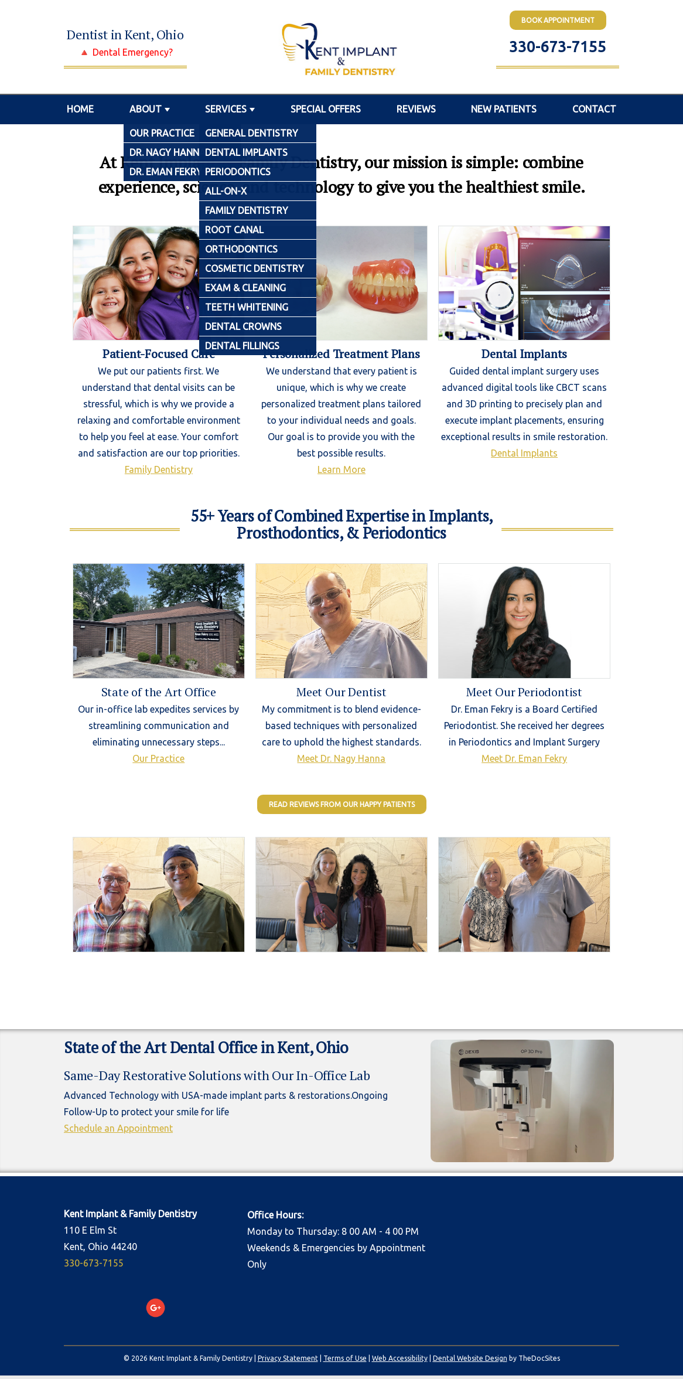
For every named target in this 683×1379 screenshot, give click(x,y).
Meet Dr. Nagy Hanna (341, 758)
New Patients (504, 109)
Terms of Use (345, 1358)
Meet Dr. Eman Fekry (524, 758)
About (145, 109)
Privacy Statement (288, 1358)
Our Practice (158, 758)
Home (80, 109)
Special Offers (326, 109)
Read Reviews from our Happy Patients (342, 804)
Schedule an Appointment (118, 1128)
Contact (594, 109)
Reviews (416, 109)
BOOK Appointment (558, 20)
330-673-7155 (557, 46)
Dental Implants (524, 453)
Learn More (341, 469)
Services (226, 109)
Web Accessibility (400, 1358)
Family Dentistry (159, 469)
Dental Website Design (470, 1358)
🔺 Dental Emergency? (125, 52)
